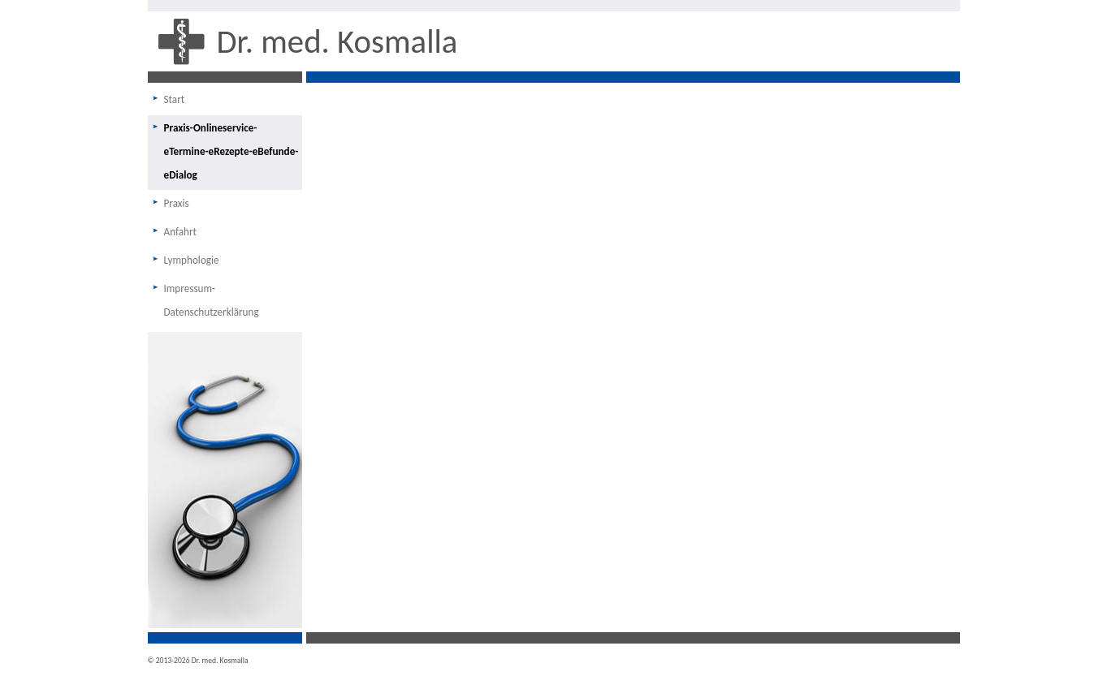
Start (174, 99)
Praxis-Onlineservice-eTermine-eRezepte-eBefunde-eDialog (231, 151)
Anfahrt (180, 232)
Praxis (176, 203)
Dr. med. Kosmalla (337, 41)
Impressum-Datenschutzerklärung (211, 300)
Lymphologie (191, 260)
